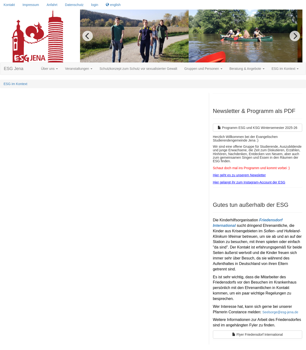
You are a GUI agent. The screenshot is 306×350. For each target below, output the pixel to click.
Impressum (30, 5)
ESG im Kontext (15, 84)
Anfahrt (52, 5)
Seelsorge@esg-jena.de (280, 312)
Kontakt (9, 5)
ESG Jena (13, 68)
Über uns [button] (49, 69)
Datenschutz (74, 5)
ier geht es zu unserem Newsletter (240, 175)
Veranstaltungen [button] (78, 69)
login (94, 5)
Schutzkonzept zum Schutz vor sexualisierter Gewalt (138, 69)
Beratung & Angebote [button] (247, 69)
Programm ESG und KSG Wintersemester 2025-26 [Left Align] (257, 128)
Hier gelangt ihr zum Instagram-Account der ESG (249, 182)
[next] (295, 36)
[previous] (87, 36)
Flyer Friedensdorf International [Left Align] (257, 334)
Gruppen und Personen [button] (203, 69)
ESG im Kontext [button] (285, 69)
